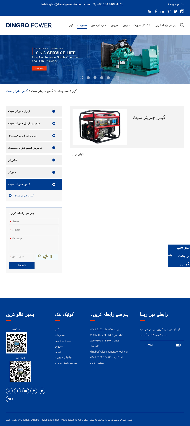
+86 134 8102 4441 (101, 357)
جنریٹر (12, 172)
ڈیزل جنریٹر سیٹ (19, 111)
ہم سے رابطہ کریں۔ (165, 25)
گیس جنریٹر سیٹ (41, 90)
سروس (115, 25)
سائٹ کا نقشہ (96, 419)
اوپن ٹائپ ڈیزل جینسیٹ (22, 135)
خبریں (126, 25)
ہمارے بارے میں (99, 25)
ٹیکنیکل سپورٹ (141, 25)
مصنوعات (82, 25)
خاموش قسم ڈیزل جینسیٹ (25, 147)
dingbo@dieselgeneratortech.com (67, 4)
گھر (71, 25)
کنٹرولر (12, 159)
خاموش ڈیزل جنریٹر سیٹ (24, 123)
